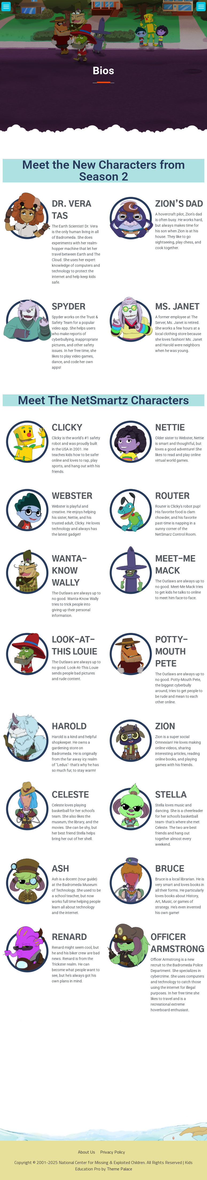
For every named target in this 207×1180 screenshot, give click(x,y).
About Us (86, 1152)
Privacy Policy (112, 1152)
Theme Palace (119, 1169)
